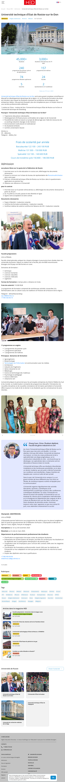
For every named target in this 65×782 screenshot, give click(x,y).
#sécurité (4, 591)
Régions (52, 578)
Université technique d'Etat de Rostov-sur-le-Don (17, 96)
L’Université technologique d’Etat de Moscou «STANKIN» (28, 631)
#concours (24, 598)
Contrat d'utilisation (34, 768)
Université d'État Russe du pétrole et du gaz (25, 641)
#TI (3, 595)
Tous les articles (6, 754)
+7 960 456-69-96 (7, 556)
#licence (24, 18)
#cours (4, 598)
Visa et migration (31, 578)
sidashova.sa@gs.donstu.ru (10, 558)
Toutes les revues (33, 760)
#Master (30, 18)
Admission (17, 9)
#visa (31, 598)
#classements (35, 591)
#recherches (58, 598)
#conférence (22, 601)
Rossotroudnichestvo (55, 175)
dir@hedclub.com (7, 749)
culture (5, 582)
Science (26, 575)
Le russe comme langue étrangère (12, 578)
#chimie (52, 591)
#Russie (17, 595)
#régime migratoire (40, 598)
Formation (17, 575)
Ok (53, 777)
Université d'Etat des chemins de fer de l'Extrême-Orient (28, 622)
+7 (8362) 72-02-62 (7, 747)
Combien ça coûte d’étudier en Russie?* (24, 651)
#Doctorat (26, 591)
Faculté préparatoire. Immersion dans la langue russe (28, 612)
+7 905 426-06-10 (7, 298)
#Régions (38, 601)
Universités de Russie (36, 754)
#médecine (9, 595)
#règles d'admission (15, 18)
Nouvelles (31, 762)
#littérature (24, 595)
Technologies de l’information (14, 363)
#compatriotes (41, 595)
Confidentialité (32, 771)
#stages (14, 601)
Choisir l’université (54, 669)
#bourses (50, 595)
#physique (44, 591)
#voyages (30, 601)
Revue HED (10, 9)
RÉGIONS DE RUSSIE (33, 757)
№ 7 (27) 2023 (38, 18)
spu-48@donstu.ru (7, 296)
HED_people (36, 575)
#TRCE (57, 595)
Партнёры (30, 765)
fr (58, 2)
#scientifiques (6, 601)
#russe (58, 591)
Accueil (3, 9)
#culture (32, 595)
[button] (2, 435)
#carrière (50, 598)
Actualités (43, 578)
